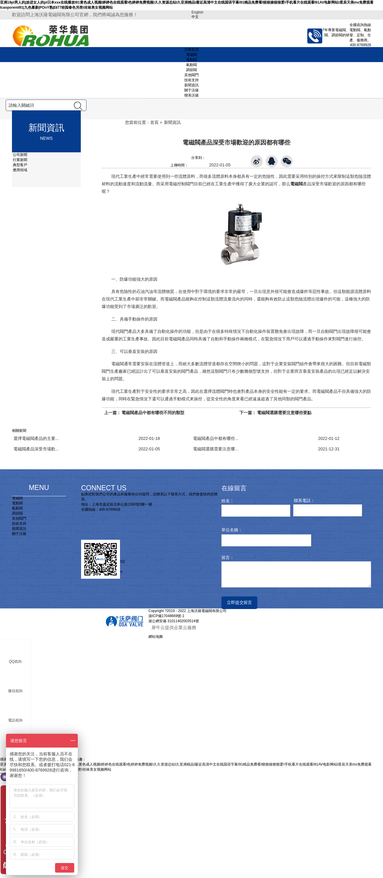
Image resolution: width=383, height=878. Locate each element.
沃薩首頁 (191, 49)
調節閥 (191, 70)
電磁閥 (191, 54)
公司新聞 (19, 255)
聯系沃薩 (191, 95)
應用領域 (19, 270)
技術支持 (191, 80)
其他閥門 (191, 75)
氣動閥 (191, 65)
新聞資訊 (191, 85)
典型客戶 (19, 265)
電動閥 (191, 60)
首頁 (154, 222)
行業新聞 (19, 260)
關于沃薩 (191, 90)
